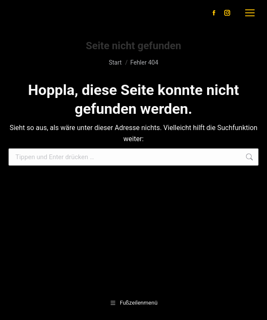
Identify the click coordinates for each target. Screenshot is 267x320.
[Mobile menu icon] (249, 12)
